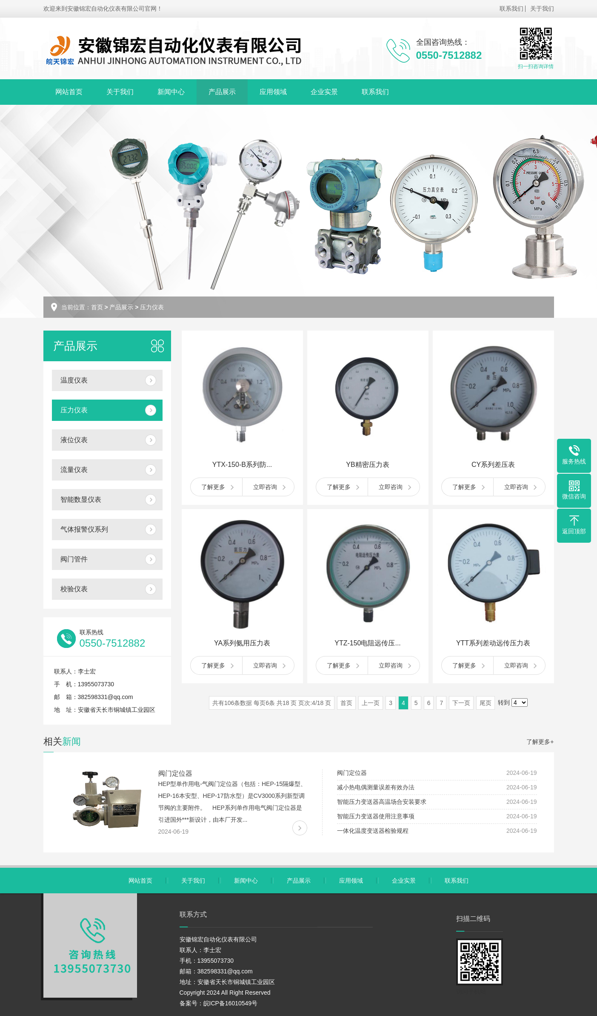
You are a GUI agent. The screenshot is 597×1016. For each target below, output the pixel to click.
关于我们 (542, 8)
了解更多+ (540, 741)
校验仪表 (74, 589)
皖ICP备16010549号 (230, 1003)
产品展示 (222, 91)
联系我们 (511, 8)
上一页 (371, 702)
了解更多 (213, 487)
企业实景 (324, 91)
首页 (97, 307)
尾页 (485, 702)
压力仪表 (152, 307)
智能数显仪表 (80, 499)
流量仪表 (74, 469)
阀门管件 (74, 559)
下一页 (461, 702)
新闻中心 (171, 91)
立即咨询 (265, 487)
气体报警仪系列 (84, 529)
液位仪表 (74, 439)
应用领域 (273, 91)
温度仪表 (74, 380)
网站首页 (69, 91)
